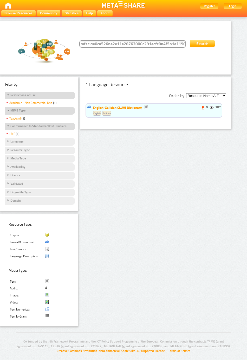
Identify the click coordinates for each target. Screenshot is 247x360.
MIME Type (17, 110)
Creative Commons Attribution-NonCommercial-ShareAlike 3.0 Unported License (111, 351)
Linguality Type (20, 192)
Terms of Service (179, 351)
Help (89, 13)
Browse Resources (18, 13)
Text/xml (15, 118)
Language (16, 141)
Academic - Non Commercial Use (30, 103)
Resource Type (20, 150)
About (104, 13)
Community (48, 13)
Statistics (72, 13)
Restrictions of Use (23, 95)
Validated (16, 183)
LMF (12, 134)
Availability (17, 167)
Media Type (18, 158)
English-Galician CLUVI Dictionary (117, 107)
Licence (15, 175)
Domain (15, 200)
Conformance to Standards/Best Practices (38, 126)
